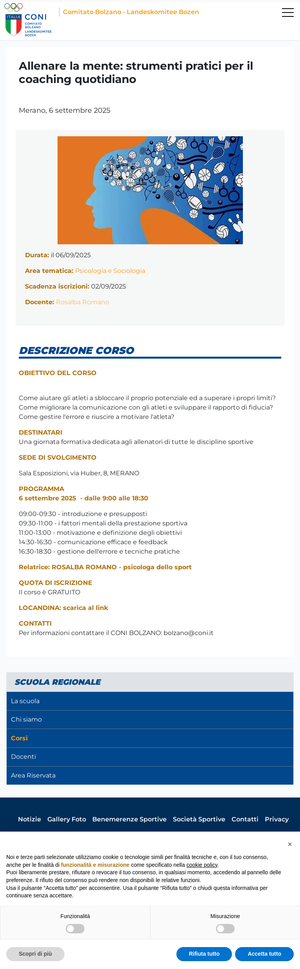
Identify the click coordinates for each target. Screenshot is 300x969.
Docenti (23, 756)
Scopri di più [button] (35, 954)
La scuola (25, 701)
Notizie (29, 819)
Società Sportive (199, 819)
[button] (290, 844)
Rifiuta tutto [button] (204, 954)
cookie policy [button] (202, 865)
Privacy (277, 819)
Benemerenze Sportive (129, 819)
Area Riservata (33, 775)
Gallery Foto (66, 819)
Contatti (245, 819)
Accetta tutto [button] (264, 954)
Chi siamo (26, 719)
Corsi (19, 738)
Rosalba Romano (82, 302)
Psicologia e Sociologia (110, 270)
